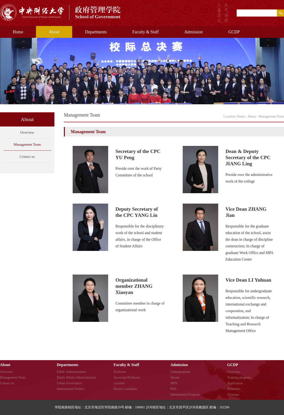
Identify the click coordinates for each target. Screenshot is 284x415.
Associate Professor (127, 377)
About (54, 32)
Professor (120, 372)
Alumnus (233, 394)
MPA (173, 383)
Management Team (27, 144)
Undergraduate (180, 372)
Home (18, 32)
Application (235, 383)
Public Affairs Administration (76, 377)
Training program (239, 377)
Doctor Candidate (125, 389)
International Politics (70, 389)
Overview (27, 132)
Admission (193, 32)
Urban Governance (69, 383)
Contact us (27, 156)
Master (175, 377)
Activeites (234, 389)
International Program (185, 394)
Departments (96, 32)
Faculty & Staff (145, 32)
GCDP (234, 32)
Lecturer (119, 383)
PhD (173, 389)
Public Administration (71, 372)
